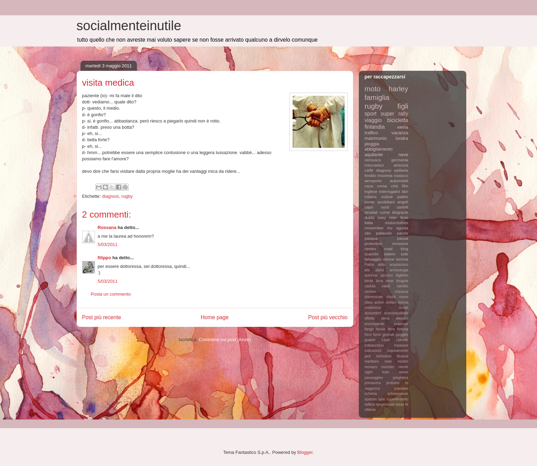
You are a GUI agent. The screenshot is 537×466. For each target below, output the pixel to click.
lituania (402, 356)
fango (369, 329)
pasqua (371, 238)
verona (402, 259)
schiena (371, 394)
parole (402, 233)
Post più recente (101, 317)
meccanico (374, 165)
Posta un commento (111, 294)
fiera (391, 329)
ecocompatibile (396, 313)
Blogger (305, 452)
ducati (403, 308)
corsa (382, 186)
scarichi (372, 254)
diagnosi (110, 196)
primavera (373, 383)
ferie (404, 217)
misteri (403, 361)
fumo (377, 335)
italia (369, 222)
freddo (370, 175)
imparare (401, 345)
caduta (370, 286)
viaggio (373, 120)
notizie (387, 196)
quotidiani (386, 202)
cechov (370, 292)
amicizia (400, 165)
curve (385, 212)
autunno (371, 275)
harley (398, 89)
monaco (371, 367)
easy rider (387, 217)
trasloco (401, 175)
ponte (370, 202)
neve (403, 154)
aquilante (374, 154)
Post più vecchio (328, 317)
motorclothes (396, 222)
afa (367, 270)
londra (402, 138)
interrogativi (389, 191)
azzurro (387, 275)
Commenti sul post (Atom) (225, 339)
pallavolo (384, 233)
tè (406, 404)
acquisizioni (399, 264)
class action (374, 302)
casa (369, 186)
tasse (400, 404)
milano (370, 196)
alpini (379, 270)
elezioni (402, 318)
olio (368, 233)
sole (404, 254)
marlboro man (378, 361)
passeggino (374, 378)
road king (396, 248)
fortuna (402, 329)
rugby (127, 196)
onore (403, 372)
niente (403, 367)
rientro (370, 248)
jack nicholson (378, 356)
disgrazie (400, 212)
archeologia (399, 270)
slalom (390, 254)
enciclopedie (375, 324)
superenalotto (397, 399)
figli (402, 106)
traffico (371, 132)
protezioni (373, 243)
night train (377, 372)
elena (402, 127)
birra (379, 281)
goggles (402, 335)
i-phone (402, 340)
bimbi (369, 281)
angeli (402, 202)
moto (373, 89)
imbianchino (374, 345)
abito (382, 264)
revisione (400, 243)
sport (371, 114)
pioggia (372, 143)
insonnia (385, 175)
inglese (371, 191)
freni (368, 335)
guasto (370, 340)
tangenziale (385, 404)
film (405, 186)
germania (399, 160)
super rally (394, 114)
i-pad (386, 340)
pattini (402, 196)
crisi (394, 186)
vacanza (399, 132)
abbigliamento (379, 149)
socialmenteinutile (129, 25)
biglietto (402, 275)
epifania (401, 170)
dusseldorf (373, 313)
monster (388, 367)
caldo (386, 286)
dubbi (370, 217)
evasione (401, 324)
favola (381, 329)
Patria (369, 264)
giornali (388, 335)
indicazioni (373, 351)
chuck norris (397, 297)
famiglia (377, 97)
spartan (371, 399)
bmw (389, 281)
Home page (215, 317)
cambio (402, 286)
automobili (399, 180)
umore (388, 259)
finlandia (375, 127)
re (406, 383)
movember (374, 228)
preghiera (400, 378)
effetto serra (377, 318)
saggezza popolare (386, 388)
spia (381, 399)
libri (405, 191)
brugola (402, 281)
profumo (392, 383)
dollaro (391, 302)
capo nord (377, 207)
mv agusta (397, 228)
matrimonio (376, 138)
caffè (369, 170)
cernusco (373, 160)
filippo (104, 257)
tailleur (370, 404)
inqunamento (397, 351)
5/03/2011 (108, 244)
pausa (402, 238)
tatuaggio (373, 259)
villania (370, 410)
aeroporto (373, 180)
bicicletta (397, 120)
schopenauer (397, 394)
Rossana (107, 227)
